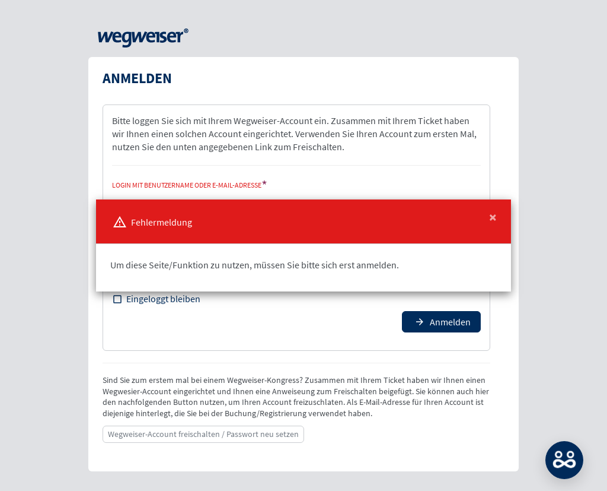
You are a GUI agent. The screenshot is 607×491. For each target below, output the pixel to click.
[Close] (493, 217)
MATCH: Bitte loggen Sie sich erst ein (564, 460)
